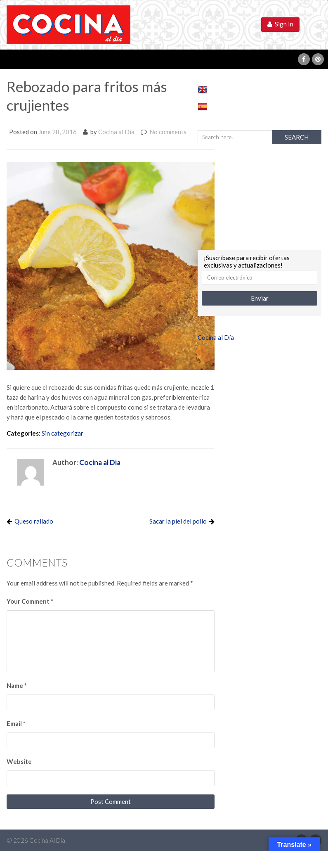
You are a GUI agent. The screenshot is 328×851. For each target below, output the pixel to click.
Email (16, 723)
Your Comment (30, 601)
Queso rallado (33, 521)
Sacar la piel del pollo (178, 521)
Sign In (280, 24)
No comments (167, 131)
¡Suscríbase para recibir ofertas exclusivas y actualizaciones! (247, 261)
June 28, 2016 (57, 131)
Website (19, 761)
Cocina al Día (216, 337)
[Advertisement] (259, 195)
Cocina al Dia (116, 131)
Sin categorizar (62, 433)
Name (17, 685)
